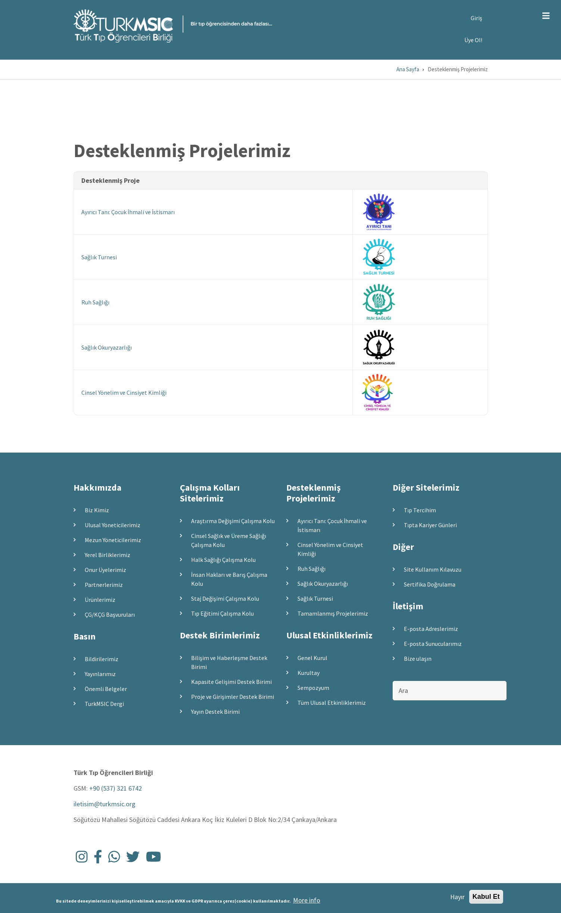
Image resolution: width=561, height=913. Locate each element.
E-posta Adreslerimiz (431, 628)
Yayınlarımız (100, 674)
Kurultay (308, 672)
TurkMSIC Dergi (104, 703)
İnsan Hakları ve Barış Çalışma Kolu (229, 579)
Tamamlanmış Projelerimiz (332, 613)
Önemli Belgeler (106, 688)
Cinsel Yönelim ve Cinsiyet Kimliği (123, 392)
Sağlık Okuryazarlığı (106, 347)
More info (306, 902)
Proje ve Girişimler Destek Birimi (232, 696)
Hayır (457, 898)
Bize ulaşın (417, 658)
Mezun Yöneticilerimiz (113, 540)
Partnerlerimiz (104, 584)
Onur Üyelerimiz (105, 569)
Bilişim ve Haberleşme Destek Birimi (229, 662)
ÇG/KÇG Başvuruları (110, 614)
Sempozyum (313, 687)
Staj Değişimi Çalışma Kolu (225, 598)
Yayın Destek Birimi (215, 711)
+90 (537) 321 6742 (115, 788)
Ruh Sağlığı (95, 302)
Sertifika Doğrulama (429, 584)
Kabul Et (486, 898)
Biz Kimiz (97, 510)
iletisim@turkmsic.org (104, 804)
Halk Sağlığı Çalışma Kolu (223, 559)
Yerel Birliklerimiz (107, 555)
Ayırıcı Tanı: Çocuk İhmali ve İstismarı (128, 212)
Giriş (476, 18)
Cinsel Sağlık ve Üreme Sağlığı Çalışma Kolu (228, 540)
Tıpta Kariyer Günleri (430, 525)
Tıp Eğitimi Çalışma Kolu (222, 613)
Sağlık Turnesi (99, 257)
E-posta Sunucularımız (433, 643)
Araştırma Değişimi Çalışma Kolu (233, 521)
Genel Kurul (312, 658)
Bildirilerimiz (101, 659)
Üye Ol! (473, 40)
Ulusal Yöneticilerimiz (112, 525)
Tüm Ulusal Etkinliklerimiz (331, 702)
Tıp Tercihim (420, 510)
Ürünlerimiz (100, 599)
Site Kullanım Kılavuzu (432, 569)
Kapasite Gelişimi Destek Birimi (231, 681)
